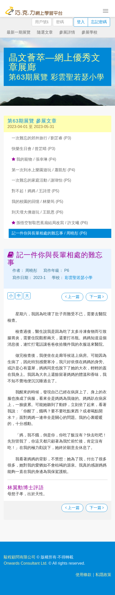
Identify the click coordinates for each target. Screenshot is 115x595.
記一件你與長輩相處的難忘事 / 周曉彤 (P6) (49, 233)
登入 (81, 22)
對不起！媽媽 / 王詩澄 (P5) (35, 191)
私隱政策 (103, 575)
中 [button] (19, 296)
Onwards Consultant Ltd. (25, 563)
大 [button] (27, 296)
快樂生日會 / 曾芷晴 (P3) (33, 149)
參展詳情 (67, 32)
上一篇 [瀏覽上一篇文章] (72, 297)
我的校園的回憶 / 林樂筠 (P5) (37, 201)
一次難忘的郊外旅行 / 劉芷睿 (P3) (41, 138)
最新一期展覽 (18, 32)
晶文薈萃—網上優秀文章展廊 (54, 62)
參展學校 (89, 32)
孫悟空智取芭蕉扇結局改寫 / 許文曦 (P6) (50, 223)
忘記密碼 (99, 22)
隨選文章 (45, 32)
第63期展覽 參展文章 (32, 121)
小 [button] (11, 296)
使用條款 (83, 575)
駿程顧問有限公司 (19, 557)
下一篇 (96, 297)
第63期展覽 (30, 77)
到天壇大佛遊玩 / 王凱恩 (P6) (37, 212)
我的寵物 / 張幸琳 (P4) (34, 159)
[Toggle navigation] (105, 10)
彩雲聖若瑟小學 (77, 77)
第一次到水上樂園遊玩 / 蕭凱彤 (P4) (43, 170)
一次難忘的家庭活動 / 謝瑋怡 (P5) (41, 180)
